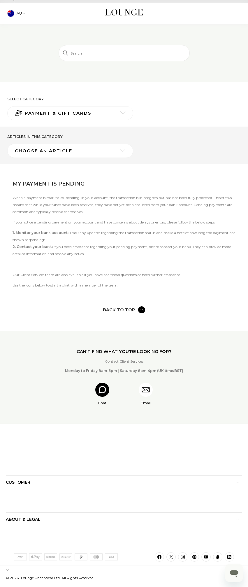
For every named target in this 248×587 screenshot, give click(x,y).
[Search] (124, 53)
